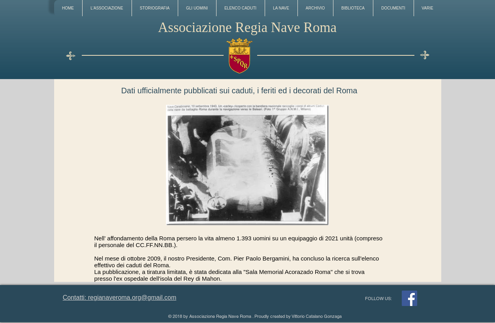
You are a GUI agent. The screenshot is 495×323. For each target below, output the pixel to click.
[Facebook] (409, 298)
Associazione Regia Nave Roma (247, 27)
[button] (107, 8)
